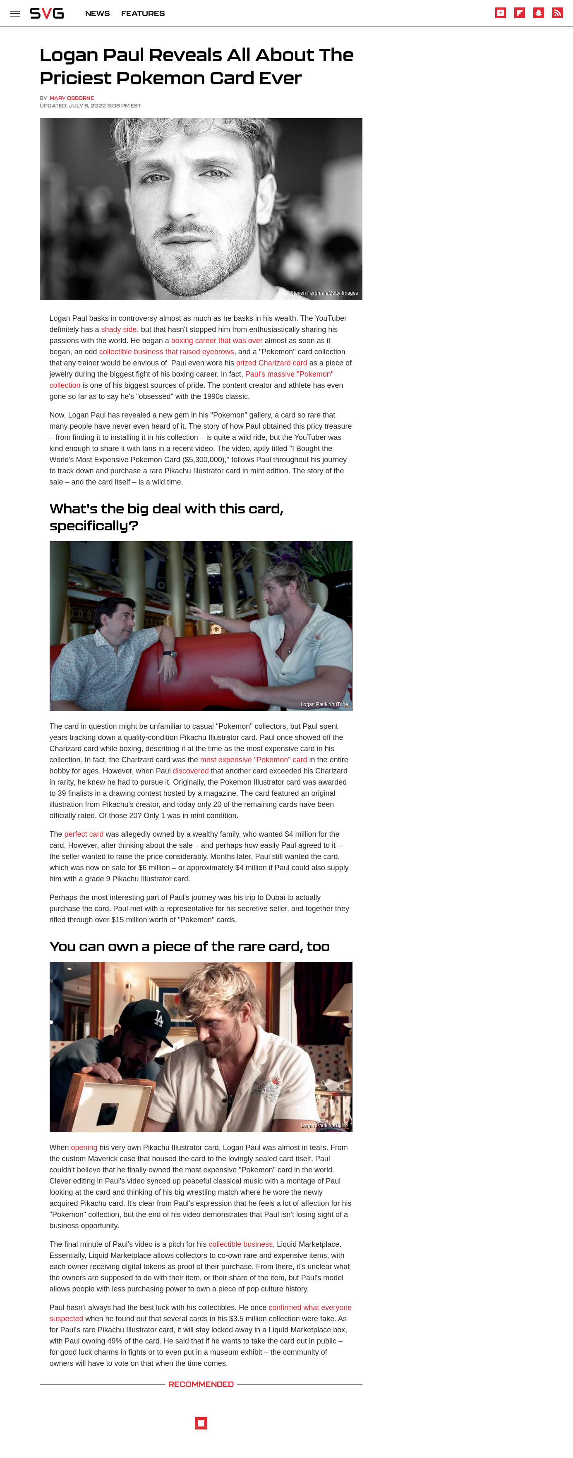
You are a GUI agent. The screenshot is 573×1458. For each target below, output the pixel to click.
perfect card (84, 834)
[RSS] (557, 16)
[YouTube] (500, 16)
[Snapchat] (538, 16)
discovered (191, 771)
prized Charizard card (271, 363)
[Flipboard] (519, 16)
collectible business (241, 1244)
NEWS (97, 13)
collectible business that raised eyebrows (166, 352)
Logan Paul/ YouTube (324, 704)
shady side (119, 329)
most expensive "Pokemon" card (253, 760)
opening (84, 1147)
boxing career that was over (217, 340)
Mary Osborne (72, 98)
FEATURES (143, 13)
